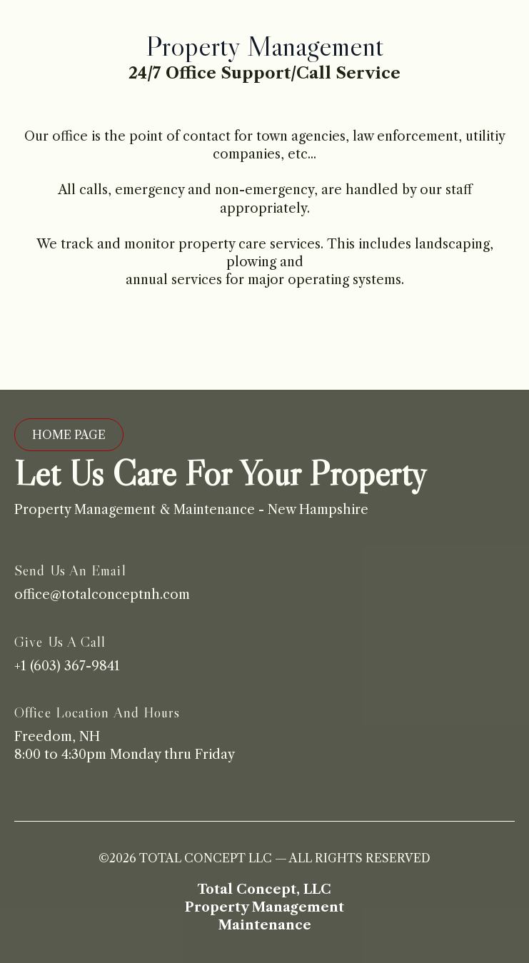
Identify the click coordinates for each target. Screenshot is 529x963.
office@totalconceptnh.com (102, 594)
